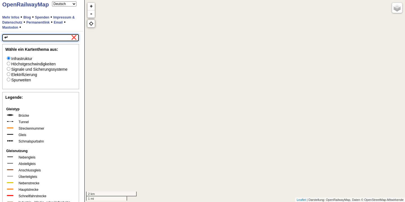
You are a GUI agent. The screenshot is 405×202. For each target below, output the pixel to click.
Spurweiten (19, 80)
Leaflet (301, 199)
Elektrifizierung (22, 74)
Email (58, 22)
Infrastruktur (19, 58)
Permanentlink (38, 22)
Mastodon (10, 27)
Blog (27, 17)
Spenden (42, 17)
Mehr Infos (10, 17)
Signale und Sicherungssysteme (37, 69)
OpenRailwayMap (25, 4)
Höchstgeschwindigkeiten (31, 64)
